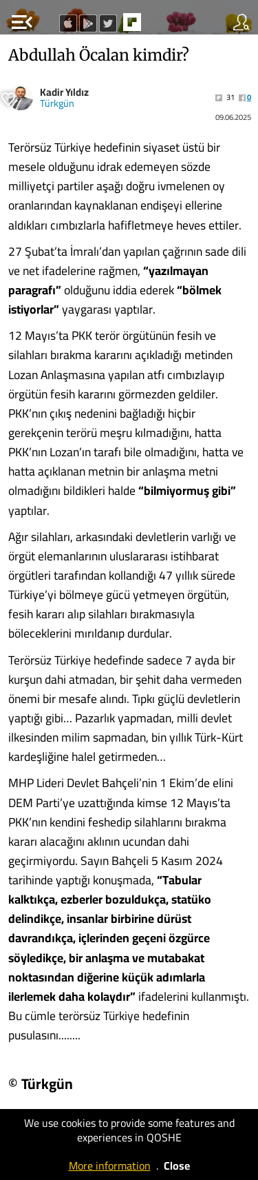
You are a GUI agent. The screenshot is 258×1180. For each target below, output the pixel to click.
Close (177, 1165)
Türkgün (57, 103)
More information (110, 1165)
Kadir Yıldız (64, 92)
